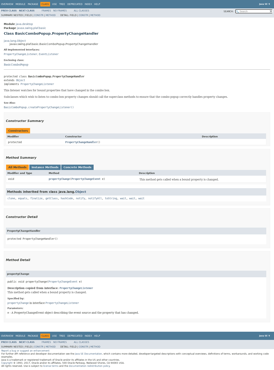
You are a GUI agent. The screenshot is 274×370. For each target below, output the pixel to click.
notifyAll (95, 198)
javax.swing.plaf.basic (31, 28)
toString (111, 198)
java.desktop (24, 24)
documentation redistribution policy (89, 366)
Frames (46, 10)
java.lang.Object (15, 40)
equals (22, 198)
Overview (7, 4)
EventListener (49, 54)
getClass (51, 198)
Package (33, 4)
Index (88, 4)
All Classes (81, 10)
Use (54, 4)
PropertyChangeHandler (81, 142)
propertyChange (59, 178)
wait (123, 198)
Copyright (7, 363)
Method (51, 15)
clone (11, 198)
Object (20, 80)
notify (80, 198)
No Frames (60, 10)
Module (20, 4)
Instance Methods (45, 167)
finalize (36, 198)
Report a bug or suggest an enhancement (25, 350)
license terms (50, 366)
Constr (38, 15)
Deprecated (74, 4)
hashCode (67, 198)
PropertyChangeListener (20, 54)
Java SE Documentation (88, 353)
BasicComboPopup (16, 64)
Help (97, 4)
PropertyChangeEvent (86, 178)
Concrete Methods (77, 167)
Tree (62, 4)
